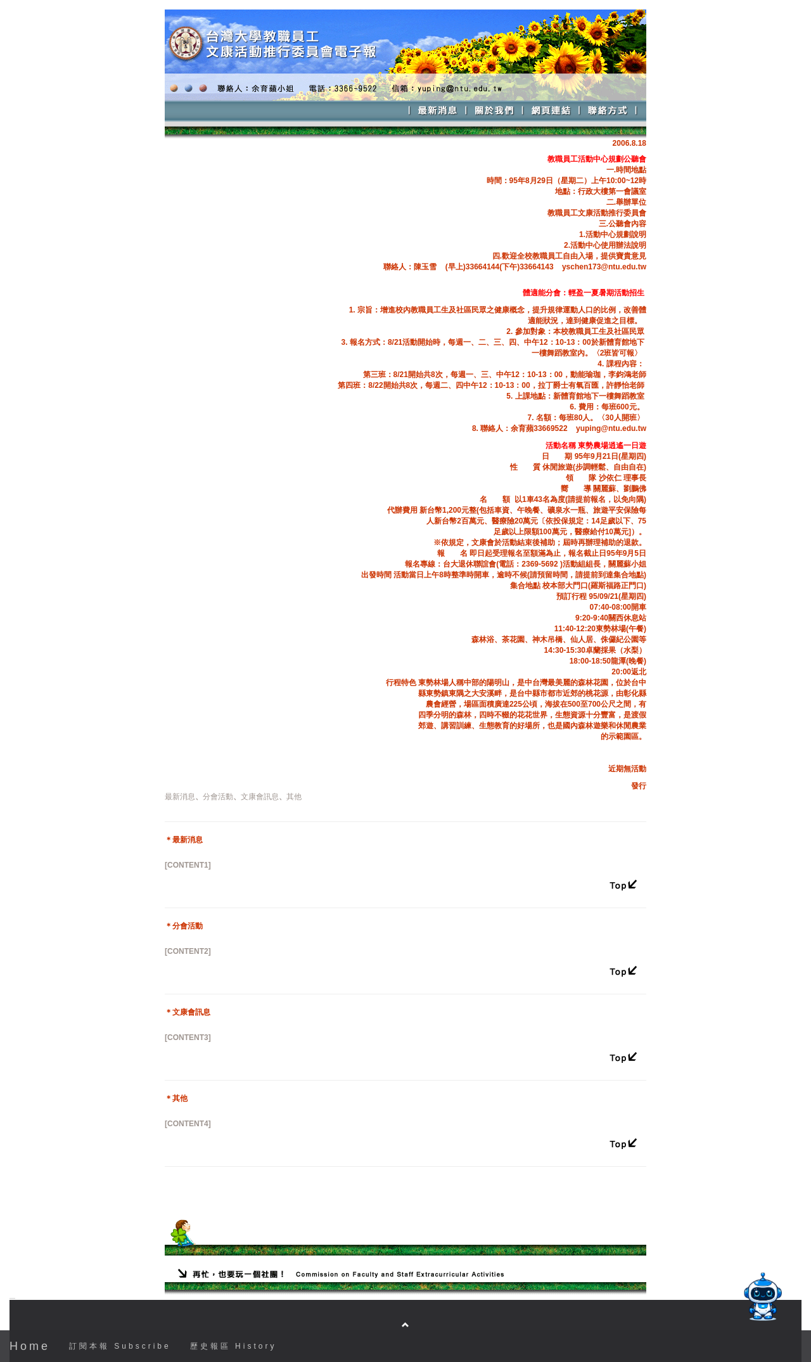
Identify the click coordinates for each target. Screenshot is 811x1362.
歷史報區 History (233, 1346)
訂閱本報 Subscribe (120, 1346)
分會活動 (218, 796)
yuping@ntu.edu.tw (611, 428)
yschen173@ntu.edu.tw (604, 266)
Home (30, 1346)
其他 (294, 796)
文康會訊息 (260, 796)
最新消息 (180, 796)
